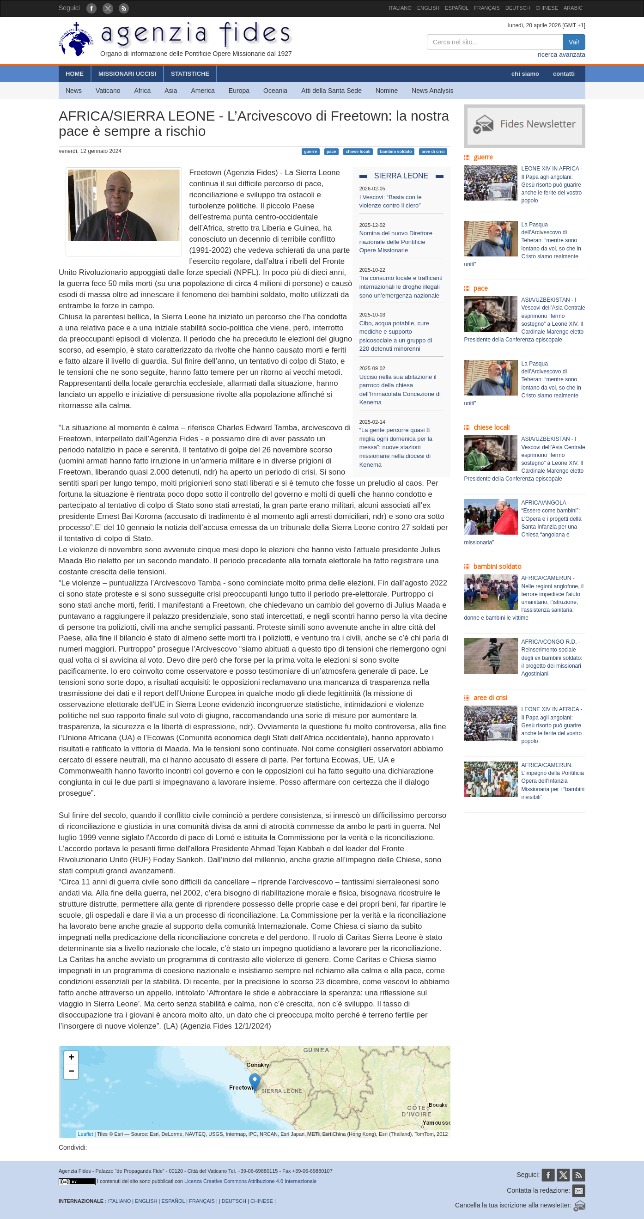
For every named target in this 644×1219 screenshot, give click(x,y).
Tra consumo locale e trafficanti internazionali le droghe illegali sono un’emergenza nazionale (401, 286)
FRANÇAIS (487, 8)
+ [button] (71, 1058)
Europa (239, 90)
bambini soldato (396, 151)
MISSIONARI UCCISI (127, 73)
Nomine (387, 90)
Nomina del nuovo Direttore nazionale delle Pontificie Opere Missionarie (395, 242)
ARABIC (573, 8)
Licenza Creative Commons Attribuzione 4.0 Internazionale (250, 1181)
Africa (142, 90)
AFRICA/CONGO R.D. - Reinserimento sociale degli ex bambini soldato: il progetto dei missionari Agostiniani (552, 658)
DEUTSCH (517, 8)
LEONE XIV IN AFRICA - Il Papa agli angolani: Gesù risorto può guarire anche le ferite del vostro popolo (552, 184)
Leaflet (85, 1134)
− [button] (71, 1072)
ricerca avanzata (561, 54)
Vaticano (108, 90)
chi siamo (525, 73)
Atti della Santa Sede (331, 90)
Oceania (275, 90)
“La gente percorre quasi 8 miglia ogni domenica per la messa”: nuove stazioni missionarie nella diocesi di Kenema (395, 447)
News (74, 90)
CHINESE (546, 8)
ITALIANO (400, 8)
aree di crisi (432, 151)
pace (331, 151)
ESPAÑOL (456, 8)
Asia (170, 90)
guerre (310, 151)
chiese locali (358, 151)
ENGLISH (428, 8)
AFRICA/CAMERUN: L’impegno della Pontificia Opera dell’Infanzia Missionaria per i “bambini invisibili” (553, 781)
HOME (75, 73)
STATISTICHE (190, 73)
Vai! (574, 42)
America (203, 90)
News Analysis (432, 90)
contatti (564, 73)
